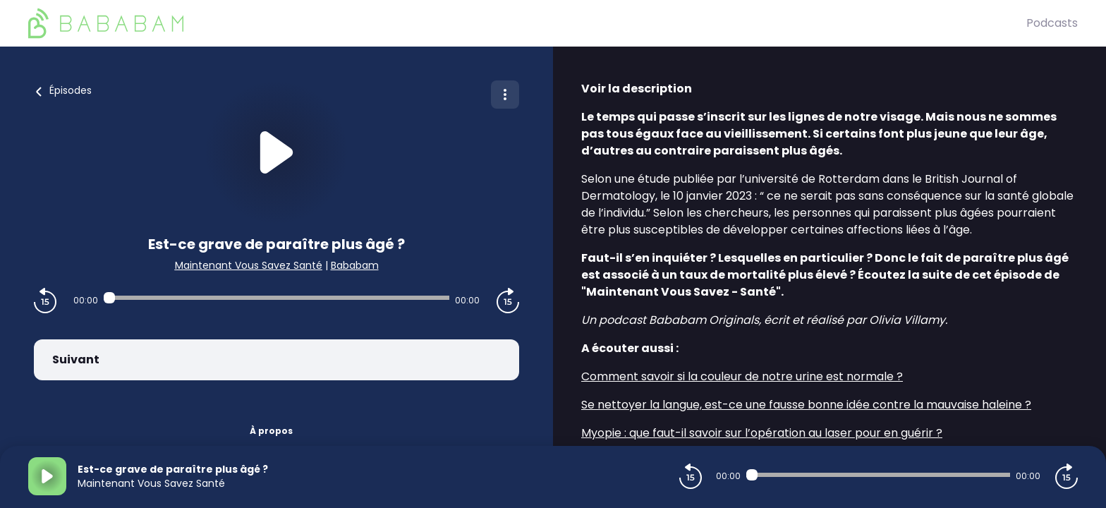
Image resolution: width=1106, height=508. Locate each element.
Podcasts (1052, 23)
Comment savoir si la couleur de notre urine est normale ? (742, 376)
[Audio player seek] (276, 298)
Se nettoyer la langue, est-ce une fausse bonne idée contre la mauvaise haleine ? (806, 405)
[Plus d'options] (505, 94)
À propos (271, 431)
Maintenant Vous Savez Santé (248, 265)
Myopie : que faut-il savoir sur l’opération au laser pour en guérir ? (761, 433)
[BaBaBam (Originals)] (527, 23)
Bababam (355, 265)
